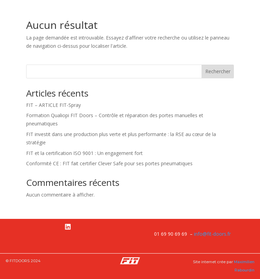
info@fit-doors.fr (212, 234)
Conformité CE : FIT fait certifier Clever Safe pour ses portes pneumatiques (109, 163)
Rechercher (217, 71)
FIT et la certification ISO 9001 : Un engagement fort (84, 153)
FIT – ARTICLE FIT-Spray (53, 105)
